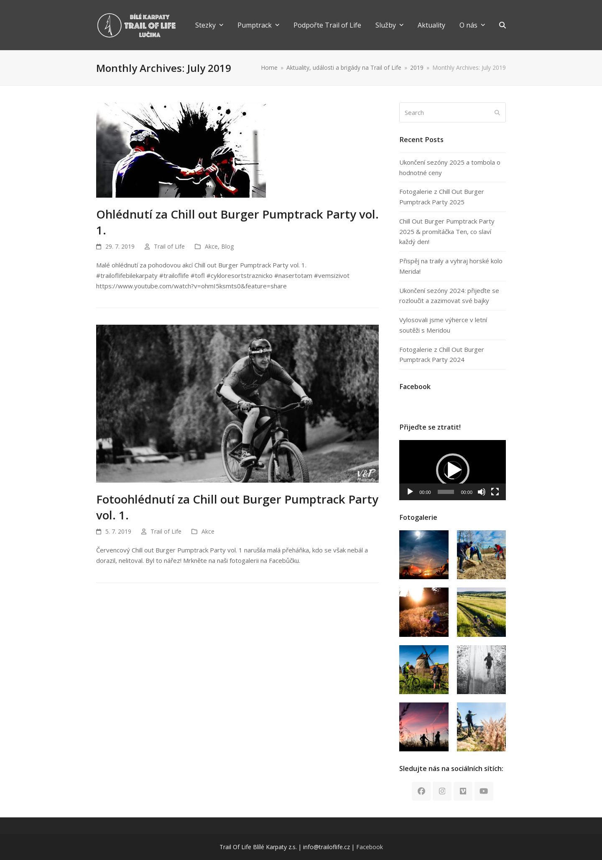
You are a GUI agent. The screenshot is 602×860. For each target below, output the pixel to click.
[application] (452, 470)
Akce (211, 246)
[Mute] (481, 492)
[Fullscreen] (495, 492)
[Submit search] (497, 112)
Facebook (369, 847)
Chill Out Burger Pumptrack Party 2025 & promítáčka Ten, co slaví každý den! (447, 231)
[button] (502, 25)
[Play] (410, 492)
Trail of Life (169, 246)
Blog (227, 246)
